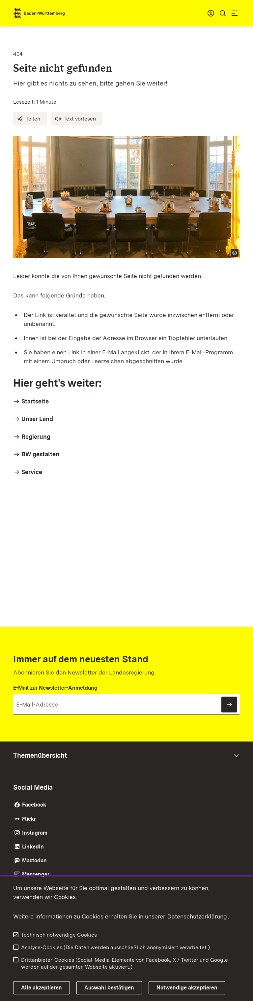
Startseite (35, 401)
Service (31, 471)
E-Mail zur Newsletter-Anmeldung (55, 688)
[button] (30, 118)
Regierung (35, 436)
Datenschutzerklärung (197, 916)
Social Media (33, 787)
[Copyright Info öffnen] (235, 253)
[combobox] (211, 13)
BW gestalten (40, 454)
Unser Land (37, 418)
